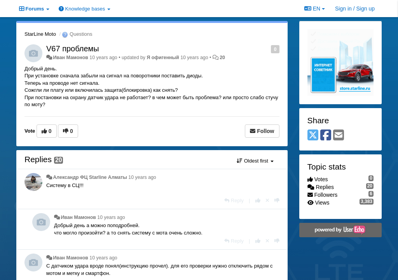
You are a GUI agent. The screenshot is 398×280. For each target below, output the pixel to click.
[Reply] (234, 200)
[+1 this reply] (257, 200)
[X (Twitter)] (312, 135)
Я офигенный (163, 57)
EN (314, 8)
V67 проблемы (72, 48)
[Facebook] (325, 135)
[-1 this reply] (276, 200)
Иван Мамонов (70, 57)
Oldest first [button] (255, 161)
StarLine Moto (40, 34)
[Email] (338, 135)
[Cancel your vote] (267, 200)
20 (222, 57)
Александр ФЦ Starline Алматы (90, 177)
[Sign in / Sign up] (355, 8)
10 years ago (142, 177)
